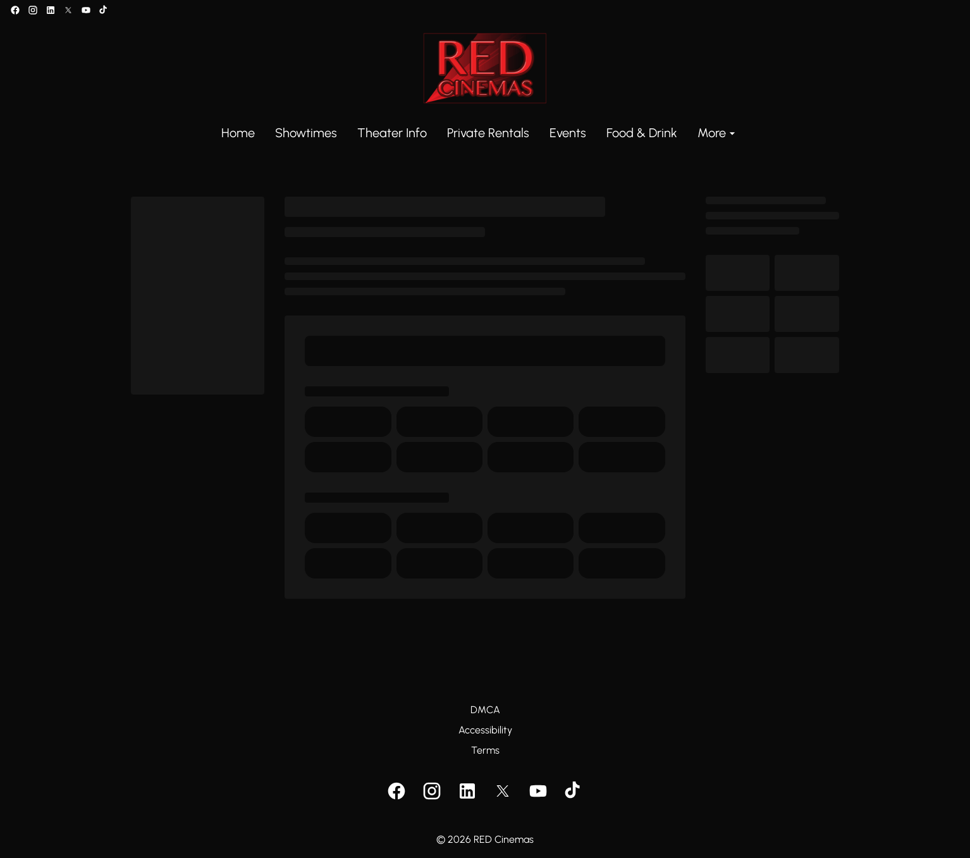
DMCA (485, 710)
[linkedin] (51, 10)
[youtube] (86, 10)
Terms (485, 750)
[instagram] (33, 10)
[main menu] (480, 133)
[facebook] (15, 10)
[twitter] (68, 10)
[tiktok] (104, 10)
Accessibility (485, 730)
